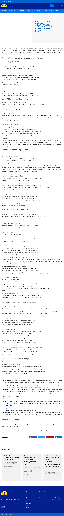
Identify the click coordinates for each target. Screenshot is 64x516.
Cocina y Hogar (13, 11)
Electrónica (22, 11)
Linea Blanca (4, 11)
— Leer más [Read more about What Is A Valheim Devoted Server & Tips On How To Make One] (6, 469)
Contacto (56, 10)
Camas (51, 11)
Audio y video (30, 11)
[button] (33, 437)
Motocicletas (38, 11)
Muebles (45, 11)
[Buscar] (52, 5)
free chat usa (9, 408)
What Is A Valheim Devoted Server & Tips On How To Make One (11, 457)
